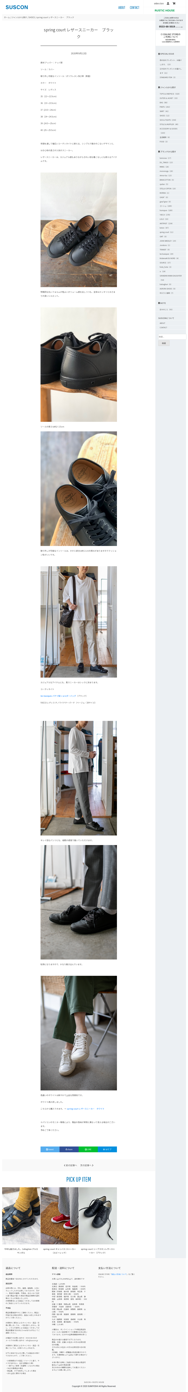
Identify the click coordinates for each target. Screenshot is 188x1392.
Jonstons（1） (165, 245)
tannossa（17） (166, 158)
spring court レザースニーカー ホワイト (85, 1108)
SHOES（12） (165, 115)
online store (159, 3)
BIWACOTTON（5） (167, 180)
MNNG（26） (165, 166)
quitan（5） (164, 184)
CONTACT (134, 7)
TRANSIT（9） (165, 249)
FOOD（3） (164, 141)
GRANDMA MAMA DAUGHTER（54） (171, 277)
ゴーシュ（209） (166, 206)
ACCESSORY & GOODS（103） (168, 130)
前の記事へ (70, 1165)
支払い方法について (119, 1274)
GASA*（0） (164, 197)
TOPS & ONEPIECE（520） (170, 94)
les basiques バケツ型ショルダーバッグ (58, 695)
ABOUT (121, 7)
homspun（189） (167, 210)
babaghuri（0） (166, 284)
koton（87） (165, 228)
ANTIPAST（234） (167, 223)
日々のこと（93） (167, 309)
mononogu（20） (167, 171)
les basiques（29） (167, 254)
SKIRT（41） (165, 111)
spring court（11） (167, 232)
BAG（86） (164, 102)
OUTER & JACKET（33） (169, 98)
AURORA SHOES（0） (168, 288)
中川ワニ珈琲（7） (167, 293)
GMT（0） (164, 236)
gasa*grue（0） (166, 201)
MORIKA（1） (165, 193)
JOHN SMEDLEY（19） (168, 241)
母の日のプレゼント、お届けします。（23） (171, 62)
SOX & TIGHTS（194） (168, 120)
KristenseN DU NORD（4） (170, 258)
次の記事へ (86, 1165)
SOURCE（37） (166, 262)
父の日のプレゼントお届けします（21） (171, 70)
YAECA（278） (165, 214)
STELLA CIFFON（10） (168, 188)
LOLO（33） (164, 219)
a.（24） (163, 271)
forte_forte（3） (166, 267)
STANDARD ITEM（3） (168, 77)
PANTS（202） (165, 107)
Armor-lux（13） (166, 175)
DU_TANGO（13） (167, 162)
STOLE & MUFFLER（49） (169, 124)
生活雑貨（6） (165, 137)
